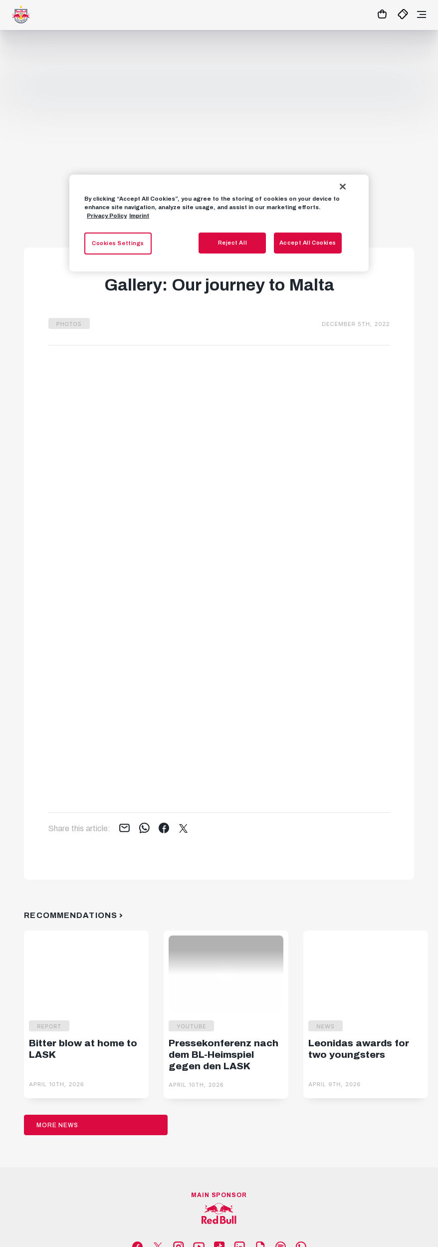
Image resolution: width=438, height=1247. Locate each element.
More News (57, 1125)
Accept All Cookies (307, 243)
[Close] (343, 186)
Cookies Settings (118, 243)
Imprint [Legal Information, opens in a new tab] (139, 216)
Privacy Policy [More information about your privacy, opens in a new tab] (107, 216)
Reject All (232, 243)
